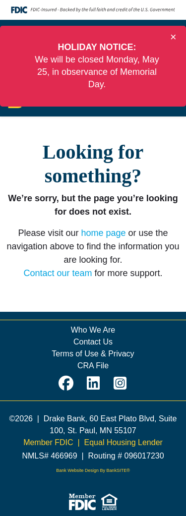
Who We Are (93, 330)
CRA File (93, 365)
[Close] (173, 37)
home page (103, 233)
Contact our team (57, 273)
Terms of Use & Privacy (93, 353)
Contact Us (93, 342)
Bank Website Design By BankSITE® (93, 470)
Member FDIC (48, 442)
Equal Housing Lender (123, 442)
